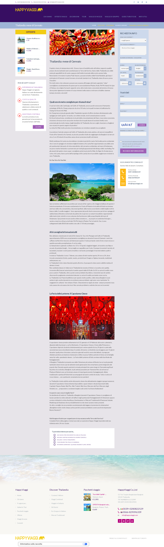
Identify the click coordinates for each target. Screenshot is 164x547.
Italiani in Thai (21, 507)
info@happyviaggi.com (56, 2)
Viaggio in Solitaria (57, 503)
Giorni (122, 65)
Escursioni (74, 17)
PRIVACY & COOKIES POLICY (118, 538)
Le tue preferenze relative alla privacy (63, 544)
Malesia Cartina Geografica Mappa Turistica (70, 437)
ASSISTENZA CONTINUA (31, 114)
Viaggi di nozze (95, 17)
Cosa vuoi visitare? (126, 37)
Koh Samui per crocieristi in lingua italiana (70, 435)
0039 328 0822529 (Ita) (22, 2)
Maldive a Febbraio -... (33, 49)
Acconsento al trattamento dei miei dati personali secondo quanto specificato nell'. (133, 144)
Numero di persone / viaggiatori (130, 57)
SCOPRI (38, 127)
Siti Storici (54, 507)
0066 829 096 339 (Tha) (38, 2)
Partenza (123, 80)
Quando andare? (121, 25)
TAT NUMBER (122, 500)
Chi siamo (48, 17)
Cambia (142, 125)
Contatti (20, 523)
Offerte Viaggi (60, 17)
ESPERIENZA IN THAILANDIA (32, 87)
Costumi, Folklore (57, 495)
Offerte (30, 32)
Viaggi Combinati (57, 499)
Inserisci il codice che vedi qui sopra (132, 130)
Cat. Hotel (123, 72)
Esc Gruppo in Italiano (58, 511)
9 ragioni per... (22, 503)
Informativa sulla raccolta (31, 544)
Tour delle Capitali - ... (99, 494)
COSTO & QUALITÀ (29, 99)
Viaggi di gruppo (112, 17)
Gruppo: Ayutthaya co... (33, 38)
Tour (84, 17)
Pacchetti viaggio (22, 511)
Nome (122, 96)
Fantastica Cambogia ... (33, 59)
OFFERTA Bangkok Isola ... (101, 505)
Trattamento (139, 72)
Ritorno (137, 80)
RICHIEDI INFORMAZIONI (133, 151)
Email (122, 103)
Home (94, 25)
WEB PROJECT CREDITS (139, 538)
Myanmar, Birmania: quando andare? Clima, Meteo (72, 444)
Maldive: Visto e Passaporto (64, 439)
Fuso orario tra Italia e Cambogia (66, 442)
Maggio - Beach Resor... (33, 69)
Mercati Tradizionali (58, 515)
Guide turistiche (129, 17)
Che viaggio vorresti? (127, 44)
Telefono (123, 111)
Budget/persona (140, 65)
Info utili (143, 17)
